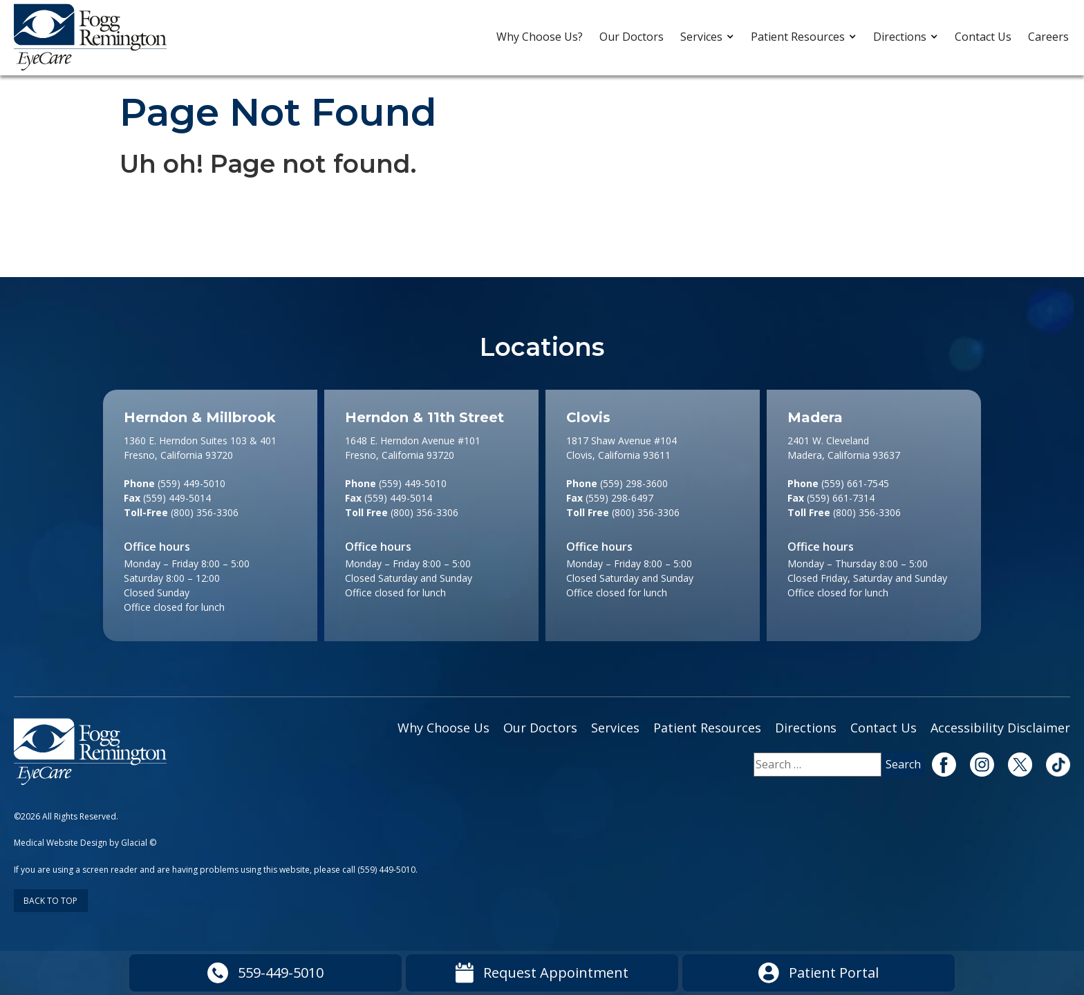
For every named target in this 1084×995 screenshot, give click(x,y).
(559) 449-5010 (386, 869)
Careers (1048, 36)
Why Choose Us (443, 727)
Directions (899, 36)
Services (701, 36)
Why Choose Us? (539, 36)
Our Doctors (631, 36)
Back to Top (50, 901)
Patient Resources (798, 36)
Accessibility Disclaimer (1000, 727)
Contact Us (983, 36)
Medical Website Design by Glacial (80, 843)
